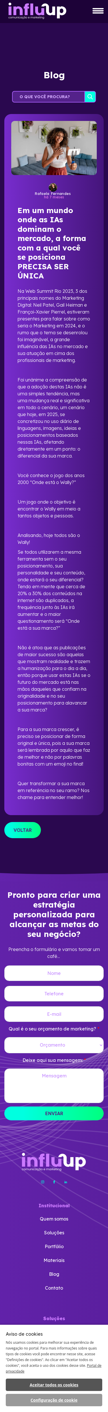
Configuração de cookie (54, 1400)
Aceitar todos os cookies (54, 1385)
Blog (54, 1274)
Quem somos (54, 1219)
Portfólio (54, 1246)
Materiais (54, 1260)
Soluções (54, 1233)
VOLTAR (23, 830)
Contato (54, 1288)
